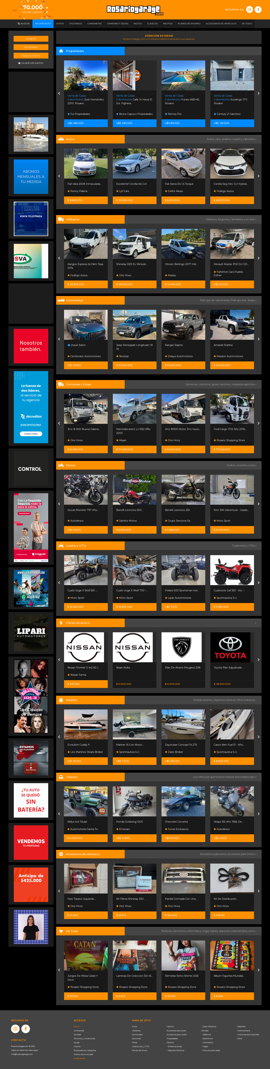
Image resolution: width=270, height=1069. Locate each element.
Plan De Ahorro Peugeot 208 (182, 667)
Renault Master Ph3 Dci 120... (231, 264)
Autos (134, 1026)
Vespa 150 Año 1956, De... (228, 821)
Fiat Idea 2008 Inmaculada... (85, 183)
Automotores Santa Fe (82, 829)
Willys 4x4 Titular (77, 821)
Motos (134, 1042)
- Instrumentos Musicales (247, 1034)
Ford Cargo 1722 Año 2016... (230, 429)
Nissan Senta (77, 674)
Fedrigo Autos (224, 191)
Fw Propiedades (79, 114)
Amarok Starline (223, 345)
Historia (77, 1046)
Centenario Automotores (84, 356)
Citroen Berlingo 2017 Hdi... (181, 264)
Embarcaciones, (203, 700)
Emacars (123, 829)
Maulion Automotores (228, 356)
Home (76, 1026)
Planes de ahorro (139, 1050)
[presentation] (59, 94)
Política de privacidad (83, 1054)
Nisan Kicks (123, 667)
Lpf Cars (122, 191)
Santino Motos (126, 520)
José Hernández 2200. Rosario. (86, 99)
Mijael (121, 440)
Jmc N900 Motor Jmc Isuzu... (183, 429)
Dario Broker (174, 752)
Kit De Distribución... (226, 898)
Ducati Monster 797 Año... (83, 510)
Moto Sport (222, 520)
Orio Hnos (123, 275)
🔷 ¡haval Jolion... (77, 345)
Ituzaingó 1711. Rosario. (231, 99)
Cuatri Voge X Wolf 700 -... (132, 590)
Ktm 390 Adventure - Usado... (231, 510)
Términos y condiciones (84, 1038)
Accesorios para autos (176, 1030)
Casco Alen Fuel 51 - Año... (229, 744)
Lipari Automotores (178, 597)
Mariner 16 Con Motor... (130, 744)
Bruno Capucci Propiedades (134, 114)
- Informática (207, 1042)
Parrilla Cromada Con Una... (181, 898)
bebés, (214, 931)
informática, (194, 931)
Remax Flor (173, 114)
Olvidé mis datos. (31, 63)
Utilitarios (136, 1030)
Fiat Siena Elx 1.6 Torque (179, 183)
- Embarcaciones (174, 1046)
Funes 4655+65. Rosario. (182, 99)
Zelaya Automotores (179, 356)
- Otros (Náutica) (208, 1026)
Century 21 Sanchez (227, 114)
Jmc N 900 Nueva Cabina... (84, 429)
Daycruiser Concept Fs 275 (181, 744)
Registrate (31, 47)
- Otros (239, 1038)
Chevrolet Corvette (176, 821)
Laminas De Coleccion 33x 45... (134, 975)
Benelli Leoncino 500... (129, 510)
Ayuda (77, 1042)
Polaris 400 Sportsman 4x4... (182, 590)
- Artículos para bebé (210, 1050)
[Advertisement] (31, 91)
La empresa (79, 1030)
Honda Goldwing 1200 (129, 821)
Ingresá (31, 38)
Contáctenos (79, 1058)
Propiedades (172, 1038)
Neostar (122, 356)
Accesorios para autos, (213, 854)
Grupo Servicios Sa (177, 520)
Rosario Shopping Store (229, 440)
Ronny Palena (77, 191)
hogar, (206, 931)
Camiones (136, 1038)
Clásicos (170, 1026)
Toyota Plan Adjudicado (228, 667)
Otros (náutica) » (246, 700)
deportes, (225, 931)
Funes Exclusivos (176, 829)
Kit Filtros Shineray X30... (130, 898)
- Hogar (204, 1046)
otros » (252, 931)
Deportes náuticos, (225, 700)
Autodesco (76, 520)
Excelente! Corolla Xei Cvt (131, 183)
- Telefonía (206, 1034)
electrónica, (180, 931)
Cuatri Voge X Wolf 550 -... (83, 590)
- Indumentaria (243, 1030)
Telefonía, (167, 931)
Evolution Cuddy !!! (79, 744)
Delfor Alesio (174, 191)
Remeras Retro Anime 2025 (181, 975)
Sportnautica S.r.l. (225, 597)
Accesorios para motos (241, 854)
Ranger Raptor (174, 345)
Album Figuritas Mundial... (229, 975)
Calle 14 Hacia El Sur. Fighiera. (134, 99)
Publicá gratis (31, 55)
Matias (170, 275)
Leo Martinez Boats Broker (85, 752)
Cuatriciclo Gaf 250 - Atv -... (229, 590)
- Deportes (240, 1026)
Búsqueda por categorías (85, 1050)
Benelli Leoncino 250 (177, 510)
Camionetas (137, 1034)
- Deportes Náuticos (175, 1050)
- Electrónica (207, 1038)
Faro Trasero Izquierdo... (82, 898)
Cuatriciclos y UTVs (140, 1046)
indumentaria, (239, 931)
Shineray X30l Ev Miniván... (132, 264)
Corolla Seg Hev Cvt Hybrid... (231, 183)
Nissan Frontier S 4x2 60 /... (83, 667)
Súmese (77, 1034)
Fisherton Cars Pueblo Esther (228, 273)
